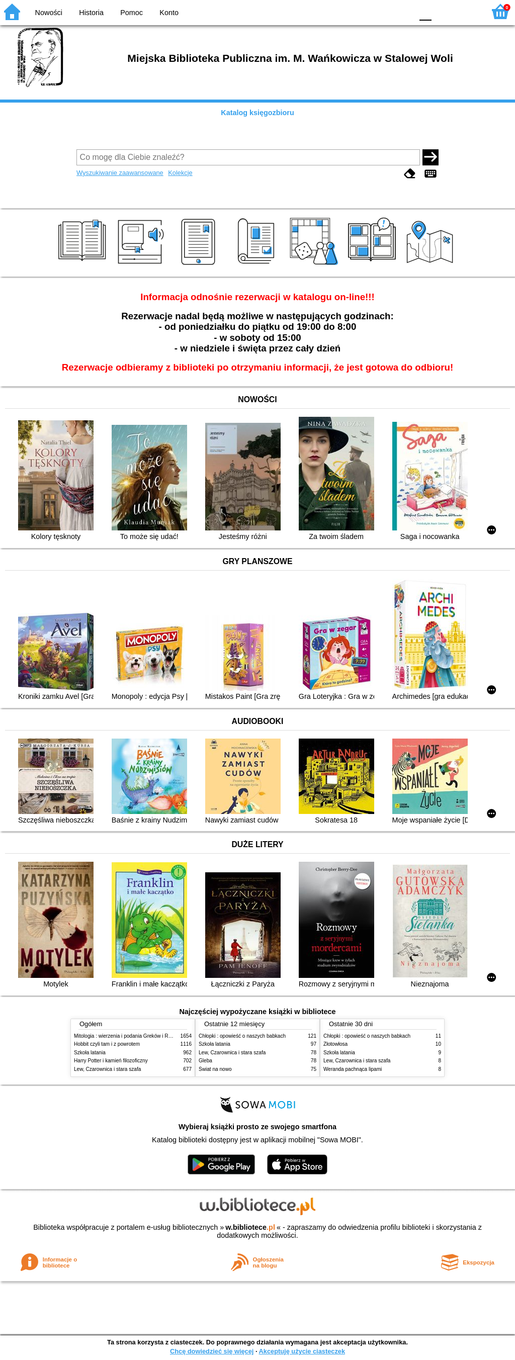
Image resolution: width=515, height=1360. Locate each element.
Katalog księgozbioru (257, 113)
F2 (466, 11)
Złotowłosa (335, 1044)
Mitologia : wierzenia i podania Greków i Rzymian (129, 1036)
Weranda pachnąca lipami (352, 1069)
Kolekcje (180, 172)
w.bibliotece (250, 1227)
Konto (169, 13)
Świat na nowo (215, 1069)
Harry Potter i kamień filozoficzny (111, 1060)
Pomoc (131, 13)
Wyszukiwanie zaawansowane (119, 172)
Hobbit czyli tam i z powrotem (107, 1044)
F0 (425, 11)
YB (381, 11)
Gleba (205, 1060)
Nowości (48, 13)
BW (361, 11)
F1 (443, 11)
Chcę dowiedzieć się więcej (211, 1351)
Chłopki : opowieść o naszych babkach (242, 1036)
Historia (91, 13)
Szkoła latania (90, 1052)
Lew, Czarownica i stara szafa (107, 1069)
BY (402, 11)
